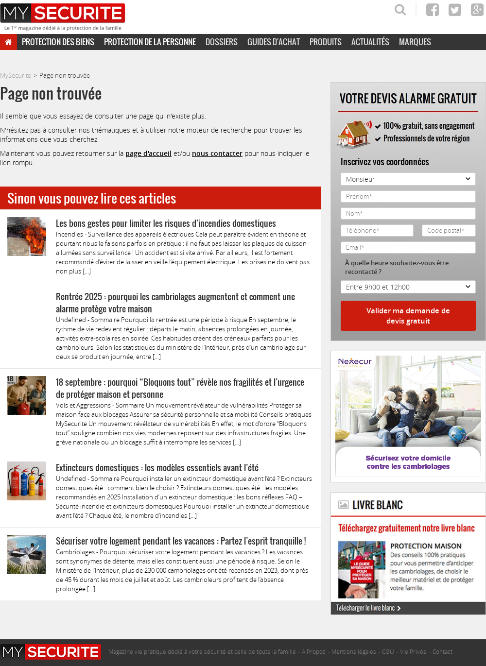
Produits (326, 42)
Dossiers (222, 42)
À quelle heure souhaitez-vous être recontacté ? (397, 267)
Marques (415, 42)
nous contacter (217, 153)
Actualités (370, 42)
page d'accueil (148, 153)
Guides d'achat (273, 42)
